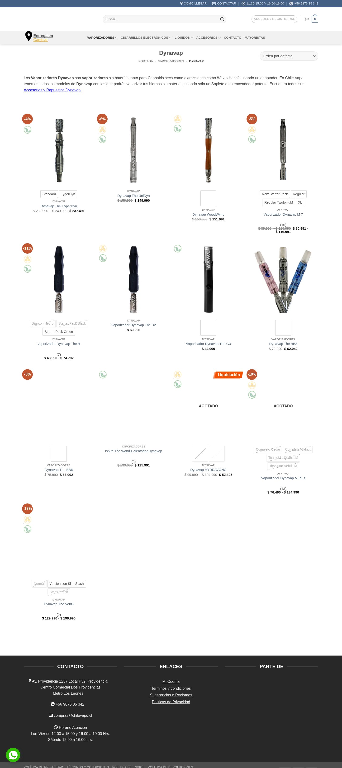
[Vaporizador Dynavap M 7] (283, 150)
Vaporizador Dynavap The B (59, 344)
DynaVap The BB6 (59, 470)
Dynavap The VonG (59, 604)
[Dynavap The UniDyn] (134, 150)
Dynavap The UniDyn (133, 196)
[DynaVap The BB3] (283, 280)
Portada (145, 61)
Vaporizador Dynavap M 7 (283, 214)
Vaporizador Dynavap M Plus (283, 478)
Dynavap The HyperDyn (59, 206)
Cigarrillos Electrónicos (146, 38)
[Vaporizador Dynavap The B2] (134, 280)
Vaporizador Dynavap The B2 (133, 325)
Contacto (232, 37)
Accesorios (208, 38)
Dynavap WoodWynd (208, 214)
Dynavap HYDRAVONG (208, 470)
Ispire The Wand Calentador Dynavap (133, 451)
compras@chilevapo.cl (73, 715)
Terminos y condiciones (171, 688)
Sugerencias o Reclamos (171, 695)
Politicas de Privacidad (171, 702)
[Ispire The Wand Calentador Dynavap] (134, 405)
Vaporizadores (102, 38)
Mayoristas (255, 37)
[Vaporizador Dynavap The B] (59, 280)
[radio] (49, 194)
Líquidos (184, 38)
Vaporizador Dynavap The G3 (208, 344)
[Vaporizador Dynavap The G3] (208, 280)
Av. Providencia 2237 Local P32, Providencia (69, 681)
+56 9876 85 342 (70, 704)
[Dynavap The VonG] (59, 540)
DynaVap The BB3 (283, 344)
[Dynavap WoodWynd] (208, 150)
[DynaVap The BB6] (59, 405)
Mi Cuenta (171, 682)
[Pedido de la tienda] (289, 56)
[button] (274, 19)
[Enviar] (222, 19)
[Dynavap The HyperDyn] (59, 150)
